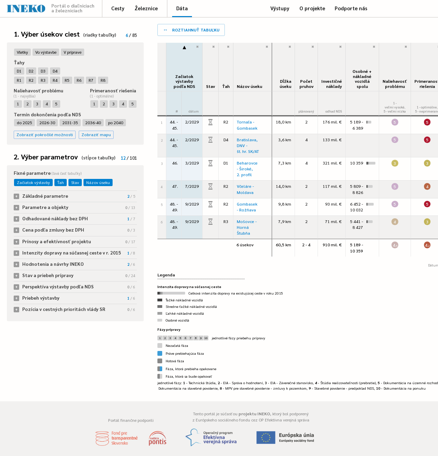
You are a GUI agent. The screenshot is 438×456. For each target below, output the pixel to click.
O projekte (312, 8)
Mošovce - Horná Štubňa (247, 227)
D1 (19, 71)
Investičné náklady (331, 83)
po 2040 (115, 122)
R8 (103, 80)
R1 (19, 80)
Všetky (22, 52)
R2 (31, 80)
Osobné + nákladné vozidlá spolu (362, 78)
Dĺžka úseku (285, 83)
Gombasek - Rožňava (247, 206)
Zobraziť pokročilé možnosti (44, 134)
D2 (31, 71)
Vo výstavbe (45, 52)
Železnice (146, 8)
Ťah (60, 182)
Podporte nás (351, 8)
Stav (75, 182)
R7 (91, 80)
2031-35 (70, 122)
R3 (43, 80)
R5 (67, 80)
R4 (55, 80)
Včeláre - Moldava (245, 189)
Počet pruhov (306, 83)
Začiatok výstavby (33, 182)
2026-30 (47, 122)
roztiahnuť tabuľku (191, 29)
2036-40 (93, 122)
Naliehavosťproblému (395, 83)
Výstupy (279, 8)
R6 (79, 80)
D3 (43, 71)
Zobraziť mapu (96, 134)
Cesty (118, 8)
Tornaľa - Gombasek (247, 124)
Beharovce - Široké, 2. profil (247, 168)
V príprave (72, 52)
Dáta (182, 8)
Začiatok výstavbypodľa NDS (184, 81)
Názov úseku (98, 182)
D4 (55, 71)
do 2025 (24, 122)
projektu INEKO (254, 413)
